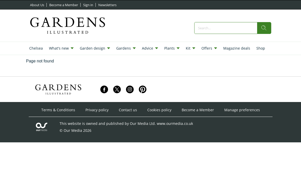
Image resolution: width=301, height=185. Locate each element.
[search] (264, 28)
